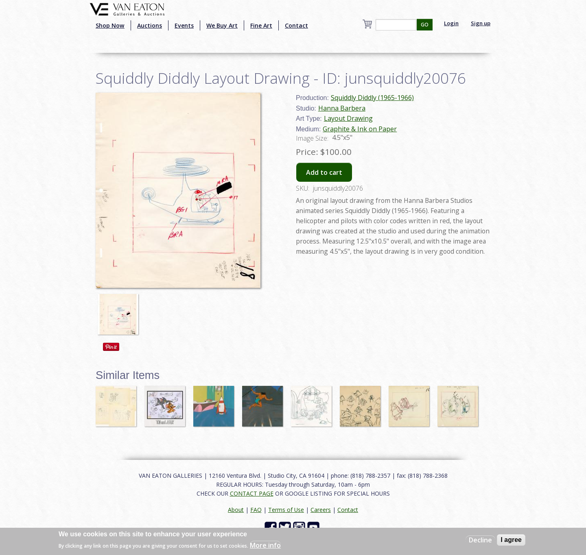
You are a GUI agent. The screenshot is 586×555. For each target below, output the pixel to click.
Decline (480, 539)
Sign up (480, 23)
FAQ (256, 510)
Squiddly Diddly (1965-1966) (372, 97)
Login (451, 23)
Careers (320, 510)
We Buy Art (222, 25)
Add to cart (324, 172)
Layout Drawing (348, 118)
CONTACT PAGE (251, 493)
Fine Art (261, 25)
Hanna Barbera (341, 108)
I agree (511, 539)
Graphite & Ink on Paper (360, 128)
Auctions (149, 25)
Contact (296, 25)
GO (425, 24)
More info (265, 545)
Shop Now (110, 25)
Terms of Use (286, 510)
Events (184, 25)
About (236, 510)
